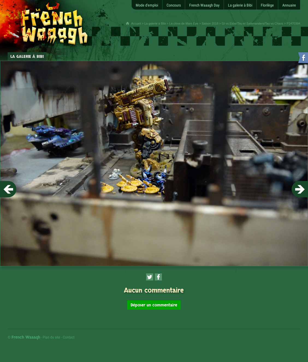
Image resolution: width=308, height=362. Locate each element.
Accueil (136, 23)
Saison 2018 (210, 23)
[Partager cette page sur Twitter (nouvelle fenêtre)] (149, 276)
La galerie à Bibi (155, 23)
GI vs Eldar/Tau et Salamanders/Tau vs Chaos (252, 23)
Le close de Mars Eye (183, 23)
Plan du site (51, 337)
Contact (69, 337)
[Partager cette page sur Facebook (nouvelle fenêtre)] (158, 276)
